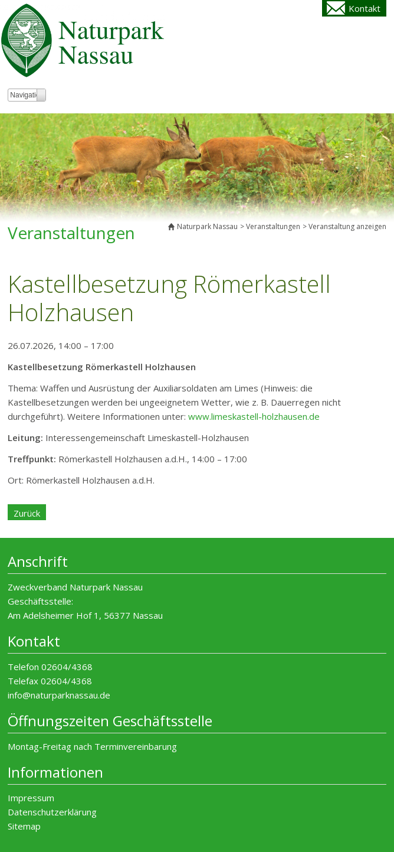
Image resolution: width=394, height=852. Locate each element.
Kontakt (364, 8)
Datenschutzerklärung (52, 812)
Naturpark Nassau (207, 226)
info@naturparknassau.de (59, 695)
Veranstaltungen (273, 226)
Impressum (31, 798)
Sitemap (24, 826)
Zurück (27, 513)
